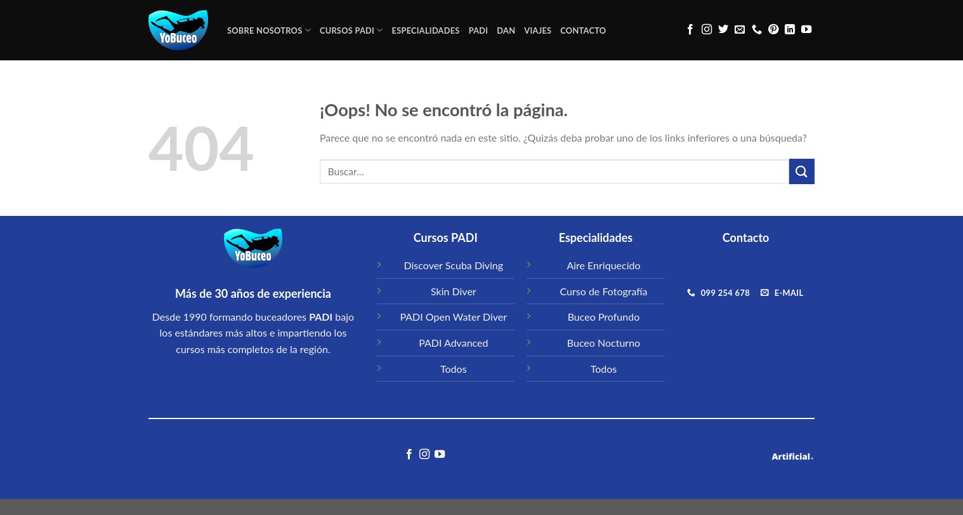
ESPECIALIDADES (426, 30)
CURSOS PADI (351, 30)
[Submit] (802, 171)
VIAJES (537, 30)
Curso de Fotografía (604, 291)
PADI (478, 30)
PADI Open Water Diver (453, 317)
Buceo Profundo (604, 317)
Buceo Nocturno (603, 343)
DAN (506, 30)
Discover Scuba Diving (454, 265)
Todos (453, 369)
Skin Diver (453, 291)
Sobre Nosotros (269, 30)
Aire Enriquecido (603, 265)
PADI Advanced (453, 343)
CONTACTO (583, 30)
